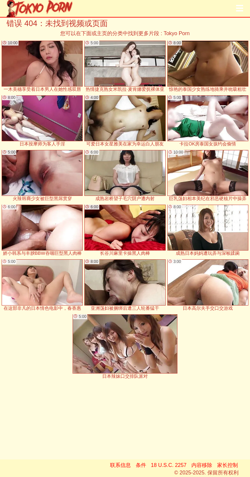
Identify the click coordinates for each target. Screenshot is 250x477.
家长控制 (227, 465)
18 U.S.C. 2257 (169, 465)
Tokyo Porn (177, 33)
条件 (141, 465)
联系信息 (120, 465)
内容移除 (201, 465)
